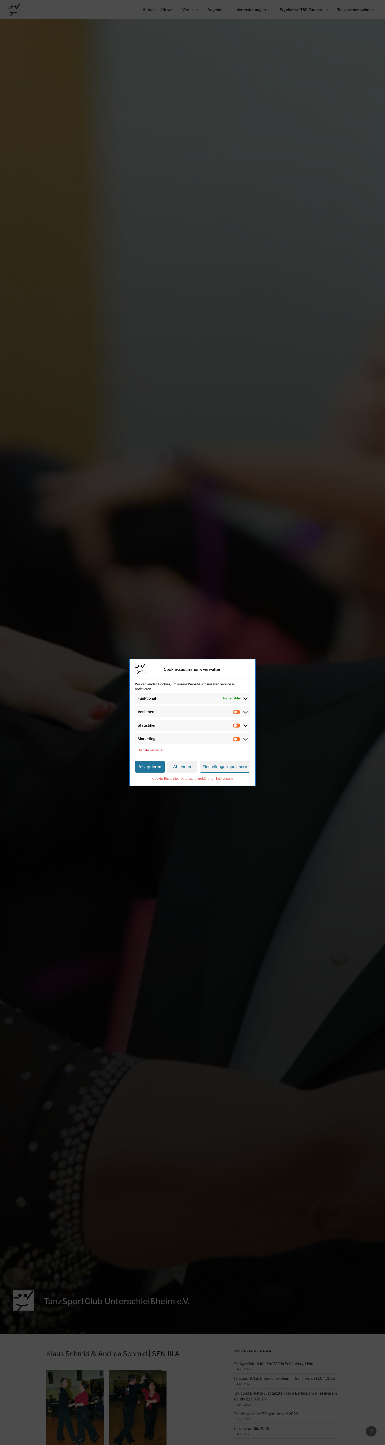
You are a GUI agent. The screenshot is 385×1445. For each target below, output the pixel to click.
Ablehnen (182, 766)
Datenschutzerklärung (196, 779)
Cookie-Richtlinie (165, 779)
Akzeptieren (149, 766)
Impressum (224, 779)
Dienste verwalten (151, 750)
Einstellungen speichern (225, 766)
